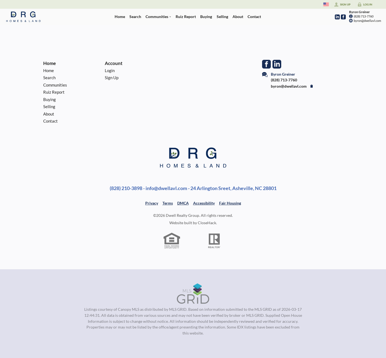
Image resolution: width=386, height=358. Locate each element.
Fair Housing (230, 203)
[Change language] (326, 4)
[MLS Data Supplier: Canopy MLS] (193, 293)
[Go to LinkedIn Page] (337, 16)
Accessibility (204, 203)
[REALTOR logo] (214, 240)
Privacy (151, 203)
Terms (167, 203)
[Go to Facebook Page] (343, 16)
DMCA (183, 203)
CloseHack (207, 222)
